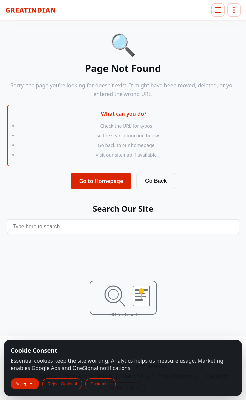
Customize (100, 383)
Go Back (156, 181)
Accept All (24, 383)
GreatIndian (30, 10)
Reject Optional (62, 383)
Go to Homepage (101, 181)
